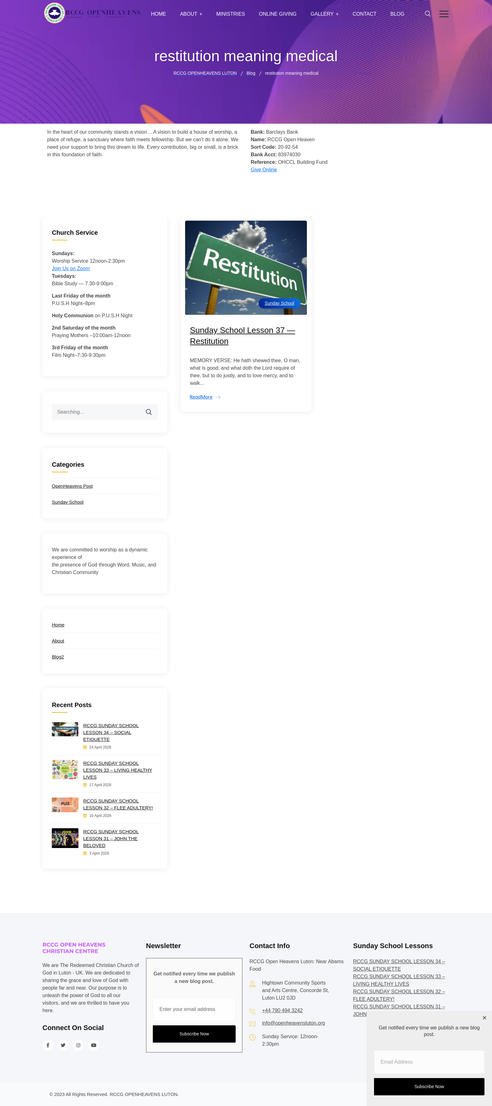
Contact (365, 14)
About (188, 14)
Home (158, 14)
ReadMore (201, 397)
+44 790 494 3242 (282, 1010)
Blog (397, 14)
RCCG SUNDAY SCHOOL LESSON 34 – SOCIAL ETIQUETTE (111, 732)
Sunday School (279, 303)
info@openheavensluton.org (293, 1023)
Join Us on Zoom (71, 268)
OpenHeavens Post (72, 486)
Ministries (230, 14)
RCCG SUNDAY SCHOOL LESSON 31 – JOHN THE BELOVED (111, 838)
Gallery (322, 14)
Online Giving (278, 14)
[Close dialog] (484, 1018)
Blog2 (58, 656)
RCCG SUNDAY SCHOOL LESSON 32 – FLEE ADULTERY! (118, 804)
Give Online (264, 169)
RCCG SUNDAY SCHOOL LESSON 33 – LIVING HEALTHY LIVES (117, 770)
